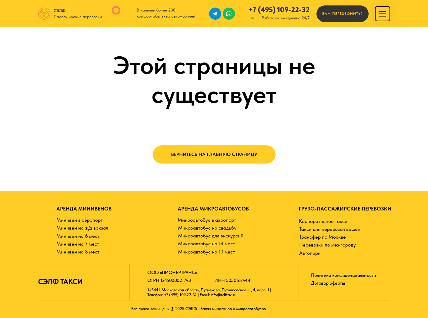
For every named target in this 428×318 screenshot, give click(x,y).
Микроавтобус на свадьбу (207, 228)
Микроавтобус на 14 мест (206, 243)
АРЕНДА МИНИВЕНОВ (84, 209)
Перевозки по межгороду (327, 245)
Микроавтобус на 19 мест (206, 252)
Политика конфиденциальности (343, 275)
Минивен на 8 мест (77, 252)
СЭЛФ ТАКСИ (60, 281)
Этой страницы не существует (214, 79)
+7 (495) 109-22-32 (279, 9)
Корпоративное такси (323, 221)
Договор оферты (328, 283)
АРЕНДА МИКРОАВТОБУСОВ (213, 209)
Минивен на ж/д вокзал (82, 228)
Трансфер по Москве (322, 237)
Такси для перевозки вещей (329, 229)
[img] (382, 14)
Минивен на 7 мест (77, 244)
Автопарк (309, 253)
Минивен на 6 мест (77, 236)
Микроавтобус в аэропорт (207, 220)
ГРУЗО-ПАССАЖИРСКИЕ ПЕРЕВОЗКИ (345, 209)
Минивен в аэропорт (79, 220)
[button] (342, 13)
